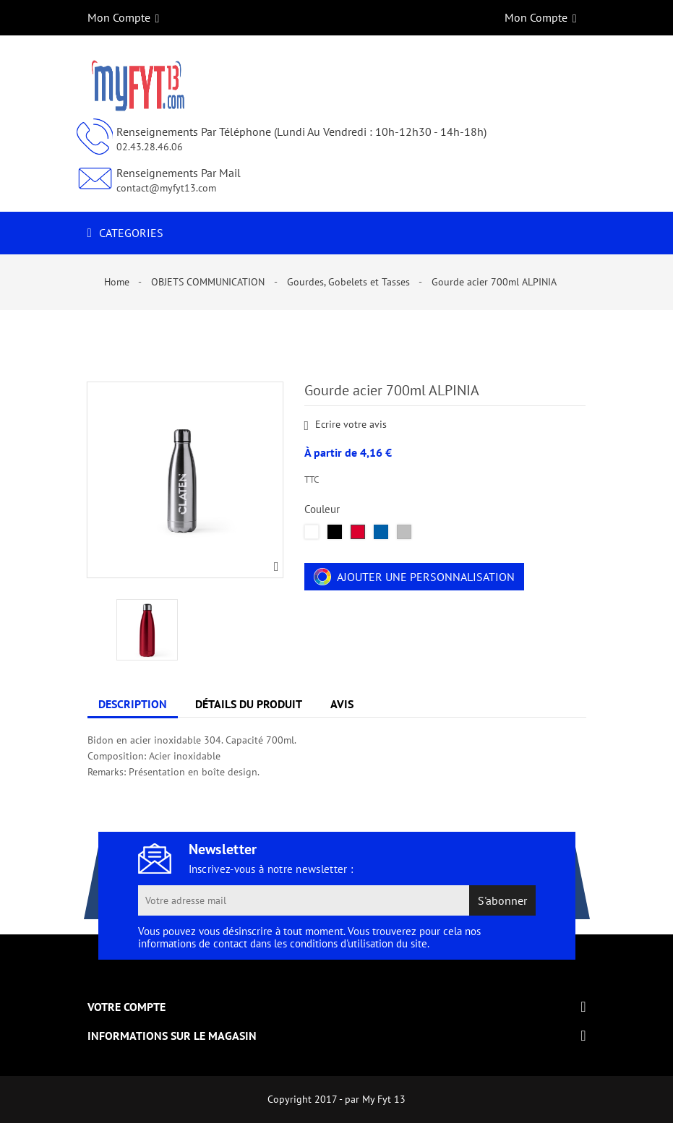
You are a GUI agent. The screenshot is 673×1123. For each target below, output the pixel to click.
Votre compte (126, 1006)
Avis (341, 704)
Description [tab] (132, 704)
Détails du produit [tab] (248, 704)
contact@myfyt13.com (166, 187)
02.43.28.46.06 (149, 146)
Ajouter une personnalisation (414, 576)
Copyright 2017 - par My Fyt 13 (336, 1099)
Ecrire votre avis (345, 425)
